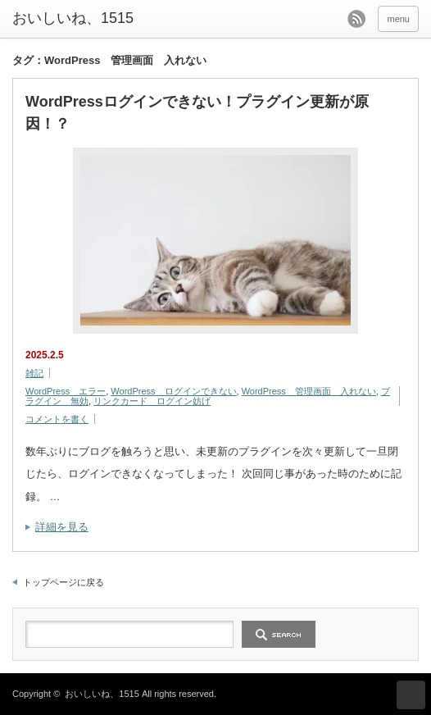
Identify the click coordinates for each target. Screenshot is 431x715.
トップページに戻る (63, 582)
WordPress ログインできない (173, 391)
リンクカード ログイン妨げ (152, 401)
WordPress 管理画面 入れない (309, 391)
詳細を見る (61, 527)
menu (398, 19)
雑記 (34, 373)
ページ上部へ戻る (411, 695)
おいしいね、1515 (73, 18)
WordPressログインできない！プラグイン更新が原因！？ (197, 112)
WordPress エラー (65, 391)
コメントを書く (56, 419)
